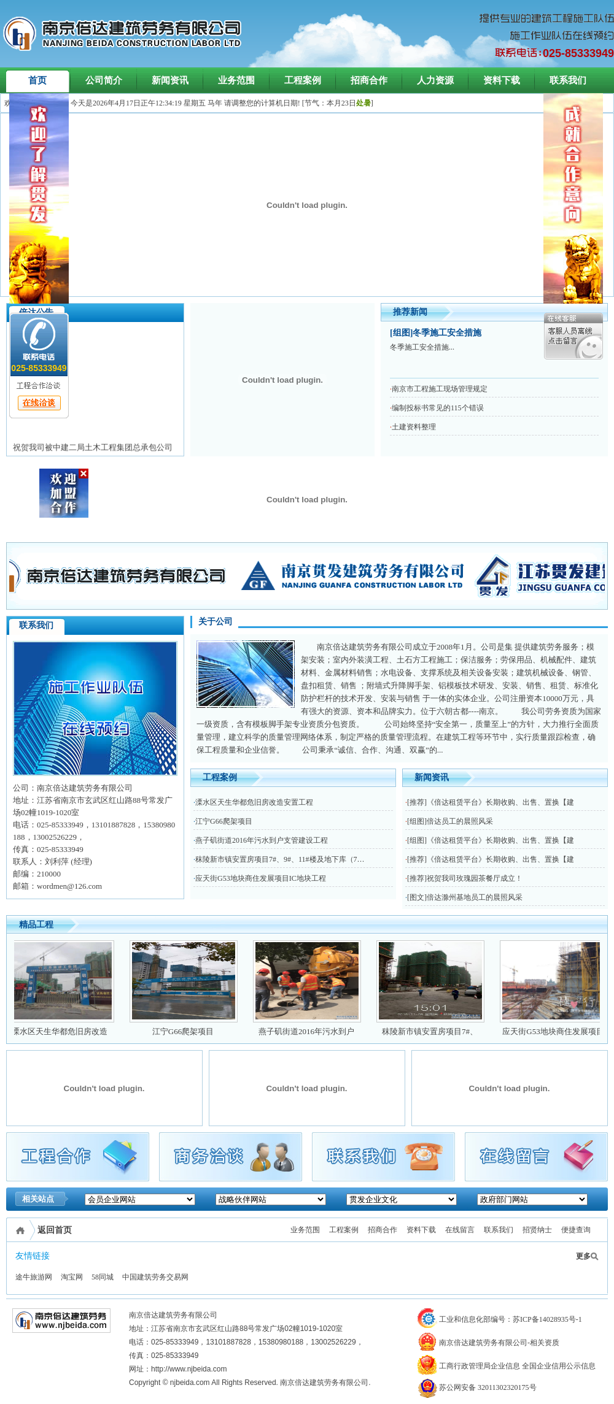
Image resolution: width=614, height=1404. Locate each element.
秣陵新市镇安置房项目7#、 (436, 1031)
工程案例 (302, 80)
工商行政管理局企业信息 (469, 1366)
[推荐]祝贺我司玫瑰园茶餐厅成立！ (465, 878)
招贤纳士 (537, 1230)
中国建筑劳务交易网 (155, 1277)
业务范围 (236, 80)
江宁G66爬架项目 (223, 821)
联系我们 (568, 80)
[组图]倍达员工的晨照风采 (450, 821)
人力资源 (435, 80)
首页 (37, 80)
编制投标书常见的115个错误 (438, 408)
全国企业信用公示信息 (559, 1366)
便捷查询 (576, 1230)
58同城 (102, 1277)
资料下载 (501, 80)
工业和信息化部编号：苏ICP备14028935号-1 (500, 1319)
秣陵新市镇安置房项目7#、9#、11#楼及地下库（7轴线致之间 (294, 859)
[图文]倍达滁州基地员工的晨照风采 (465, 897)
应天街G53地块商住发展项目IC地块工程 (260, 878)
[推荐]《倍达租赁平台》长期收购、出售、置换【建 (490, 802)
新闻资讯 (170, 80)
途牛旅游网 (33, 1277)
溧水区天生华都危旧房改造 (66, 1031)
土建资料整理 (414, 427)
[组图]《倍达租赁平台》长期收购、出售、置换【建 (490, 840)
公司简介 (103, 80)
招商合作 (369, 80)
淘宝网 (72, 1277)
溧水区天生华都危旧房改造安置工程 (254, 802)
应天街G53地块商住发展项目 (559, 1031)
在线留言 (460, 1230)
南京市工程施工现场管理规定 (440, 389)
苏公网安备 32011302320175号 (477, 1387)
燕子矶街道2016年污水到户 (312, 1031)
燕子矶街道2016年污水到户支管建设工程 (261, 840)
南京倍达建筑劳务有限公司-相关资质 (488, 1342)
